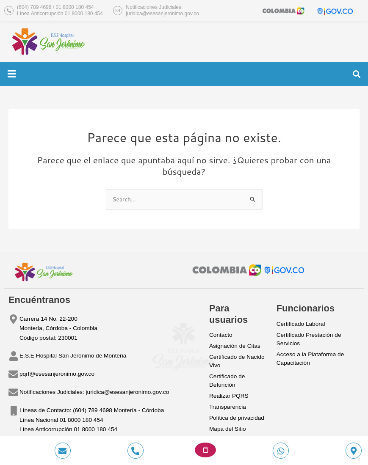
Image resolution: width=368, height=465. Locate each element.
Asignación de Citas (234, 346)
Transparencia (227, 407)
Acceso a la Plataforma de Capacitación (310, 358)
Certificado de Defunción (227, 380)
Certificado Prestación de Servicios (309, 339)
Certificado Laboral (301, 324)
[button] (11, 74)
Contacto (220, 335)
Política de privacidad (236, 418)
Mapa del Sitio (227, 429)
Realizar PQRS (229, 396)
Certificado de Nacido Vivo (237, 361)
